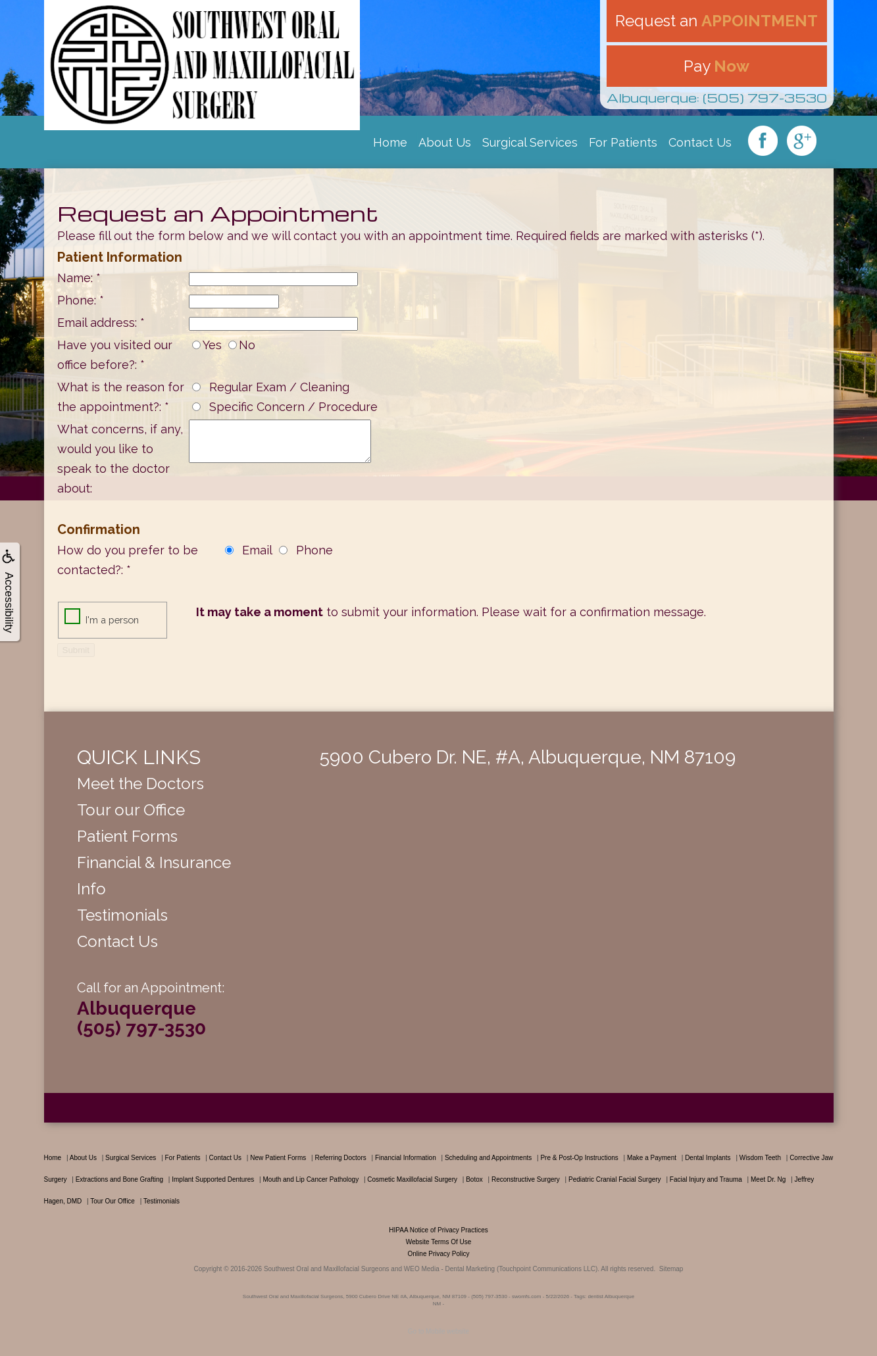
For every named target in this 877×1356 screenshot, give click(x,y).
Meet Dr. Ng (768, 1179)
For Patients (623, 142)
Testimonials (122, 915)
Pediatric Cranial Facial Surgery (614, 1179)
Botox (474, 1179)
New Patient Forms (278, 1157)
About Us (444, 142)
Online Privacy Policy (439, 1253)
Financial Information (405, 1157)
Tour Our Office (112, 1201)
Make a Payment (651, 1157)
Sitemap (671, 1268)
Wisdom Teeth (760, 1157)
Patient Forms (127, 836)
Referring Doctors (340, 1157)
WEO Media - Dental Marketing (449, 1268)
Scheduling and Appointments (488, 1157)
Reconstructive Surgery (525, 1179)
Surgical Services (530, 142)
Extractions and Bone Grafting (119, 1179)
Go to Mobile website (438, 1331)
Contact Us (700, 142)
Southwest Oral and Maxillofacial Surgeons (326, 1268)
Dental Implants (707, 1157)
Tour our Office (131, 809)
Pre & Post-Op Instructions (579, 1157)
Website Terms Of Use (439, 1242)
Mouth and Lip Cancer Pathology (311, 1179)
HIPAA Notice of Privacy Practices (438, 1230)
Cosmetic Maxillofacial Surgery (412, 1179)
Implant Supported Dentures (213, 1179)
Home (390, 142)
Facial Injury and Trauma (706, 1179)
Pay (716, 66)
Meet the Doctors (140, 783)
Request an (716, 20)
